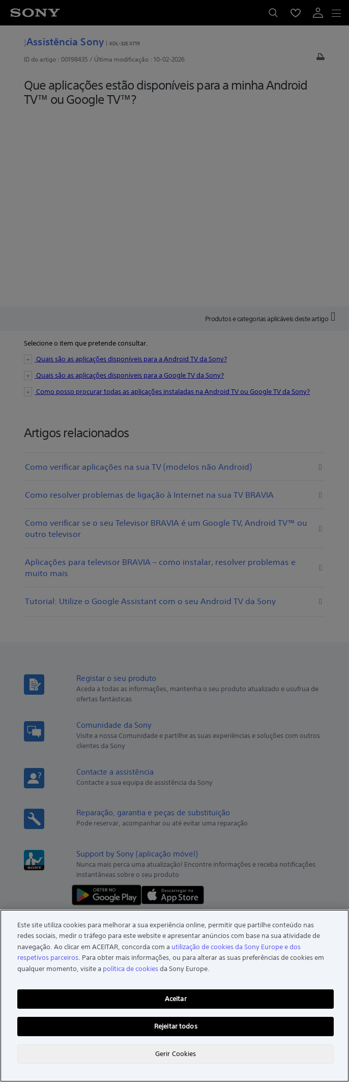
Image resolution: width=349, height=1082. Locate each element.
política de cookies (130, 968)
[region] (174, 995)
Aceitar (176, 998)
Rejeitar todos (175, 1026)
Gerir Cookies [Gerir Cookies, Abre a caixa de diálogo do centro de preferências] (175, 1053)
